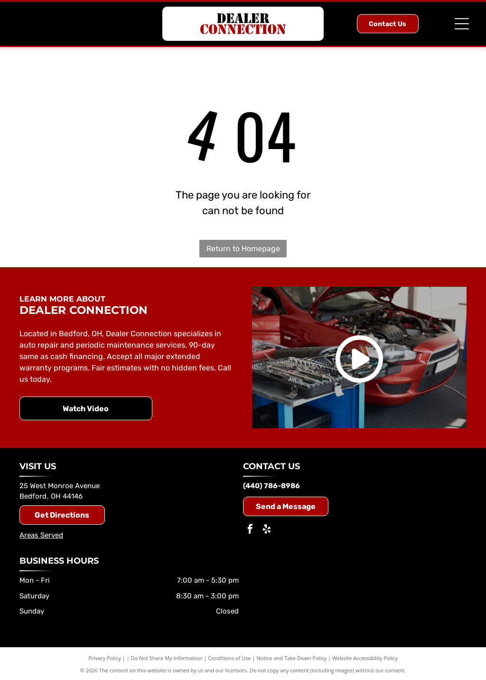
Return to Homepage (243, 248)
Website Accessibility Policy (365, 657)
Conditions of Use (229, 657)
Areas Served (41, 535)
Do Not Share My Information (167, 657)
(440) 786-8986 (271, 486)
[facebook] (250, 530)
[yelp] (267, 530)
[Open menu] (462, 24)
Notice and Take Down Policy (292, 657)
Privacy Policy (104, 657)
